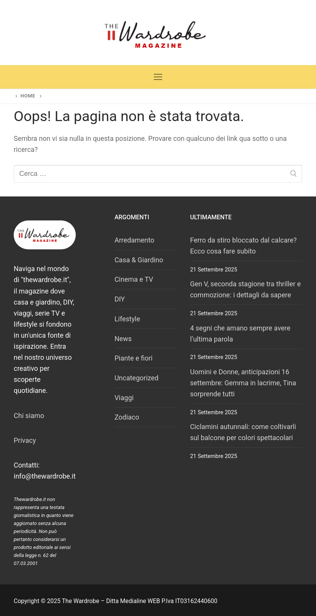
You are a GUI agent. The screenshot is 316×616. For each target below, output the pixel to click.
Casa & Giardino (139, 260)
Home (28, 96)
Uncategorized (137, 378)
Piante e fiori (134, 358)
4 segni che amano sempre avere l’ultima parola (240, 333)
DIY (120, 299)
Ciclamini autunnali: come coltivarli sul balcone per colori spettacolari (243, 432)
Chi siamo (29, 416)
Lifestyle (127, 319)
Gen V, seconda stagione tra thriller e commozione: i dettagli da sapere (245, 289)
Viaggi (124, 398)
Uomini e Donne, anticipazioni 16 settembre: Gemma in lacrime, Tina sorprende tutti (243, 383)
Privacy (25, 440)
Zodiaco (127, 417)
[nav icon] (158, 77)
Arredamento (135, 240)
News (123, 339)
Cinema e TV (134, 279)
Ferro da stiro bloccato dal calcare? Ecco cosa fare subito (243, 245)
